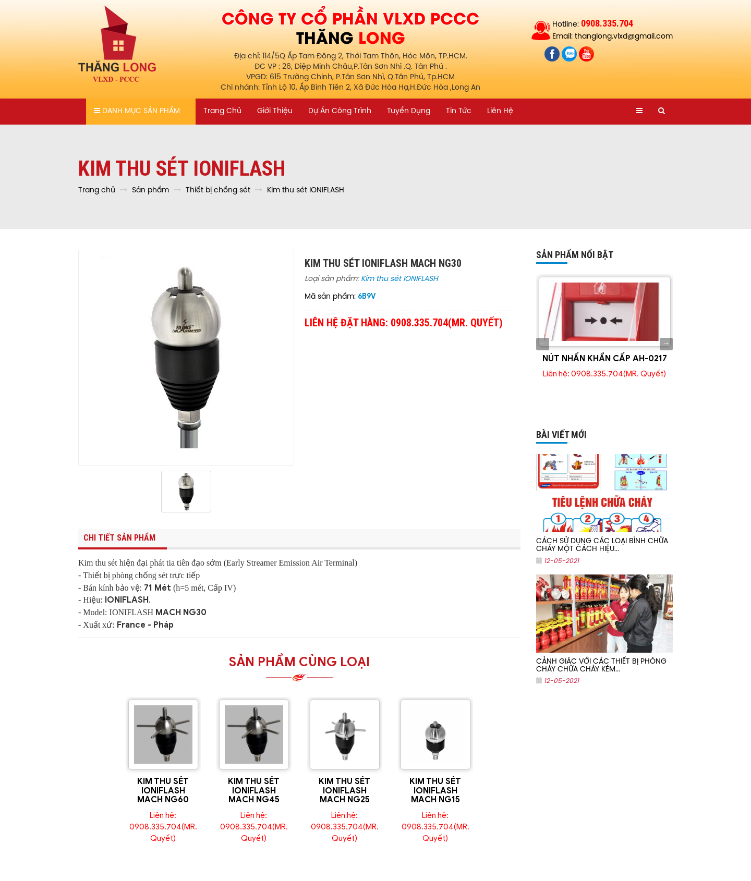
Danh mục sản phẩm (137, 111)
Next (666, 344)
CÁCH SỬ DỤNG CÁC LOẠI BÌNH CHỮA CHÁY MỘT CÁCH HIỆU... (602, 545)
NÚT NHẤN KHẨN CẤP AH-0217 (604, 358)
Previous (542, 344)
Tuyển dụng (408, 111)
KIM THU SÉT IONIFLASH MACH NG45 (254, 790)
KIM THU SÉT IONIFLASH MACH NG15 (435, 790)
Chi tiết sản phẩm (119, 538)
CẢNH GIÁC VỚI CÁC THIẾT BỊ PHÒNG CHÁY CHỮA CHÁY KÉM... (601, 666)
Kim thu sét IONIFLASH (399, 279)
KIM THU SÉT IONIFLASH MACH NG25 (344, 790)
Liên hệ (500, 111)
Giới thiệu (275, 111)
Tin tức (458, 111)
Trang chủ (222, 111)
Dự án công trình (339, 111)
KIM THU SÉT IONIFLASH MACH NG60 (163, 790)
